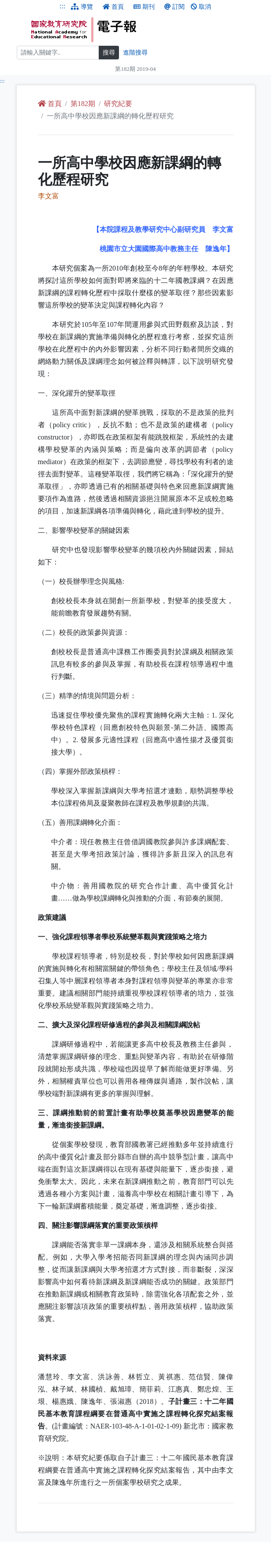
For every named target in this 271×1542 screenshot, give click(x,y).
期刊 (144, 7)
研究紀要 (118, 103)
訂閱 (174, 7)
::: (62, 6)
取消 (201, 7)
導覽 (82, 7)
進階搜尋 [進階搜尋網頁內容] (135, 52)
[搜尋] (58, 52)
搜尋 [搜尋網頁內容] (109, 52)
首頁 (113, 7)
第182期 (83, 103)
